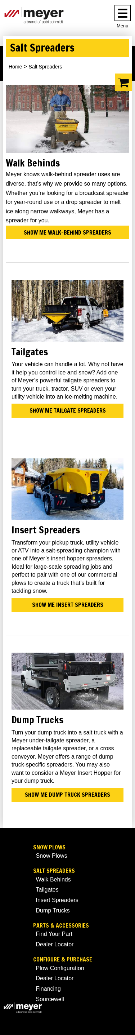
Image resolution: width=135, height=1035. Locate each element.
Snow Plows (49, 847)
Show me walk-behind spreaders (67, 232)
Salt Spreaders (54, 870)
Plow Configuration (60, 968)
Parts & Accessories (61, 925)
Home (15, 67)
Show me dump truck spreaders (67, 795)
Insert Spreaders (57, 900)
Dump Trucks (53, 910)
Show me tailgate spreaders (68, 410)
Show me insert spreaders (67, 605)
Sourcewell (50, 999)
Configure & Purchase (62, 959)
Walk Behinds (53, 879)
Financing (48, 989)
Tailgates (47, 890)
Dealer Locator (55, 944)
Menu (122, 25)
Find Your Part (54, 934)
